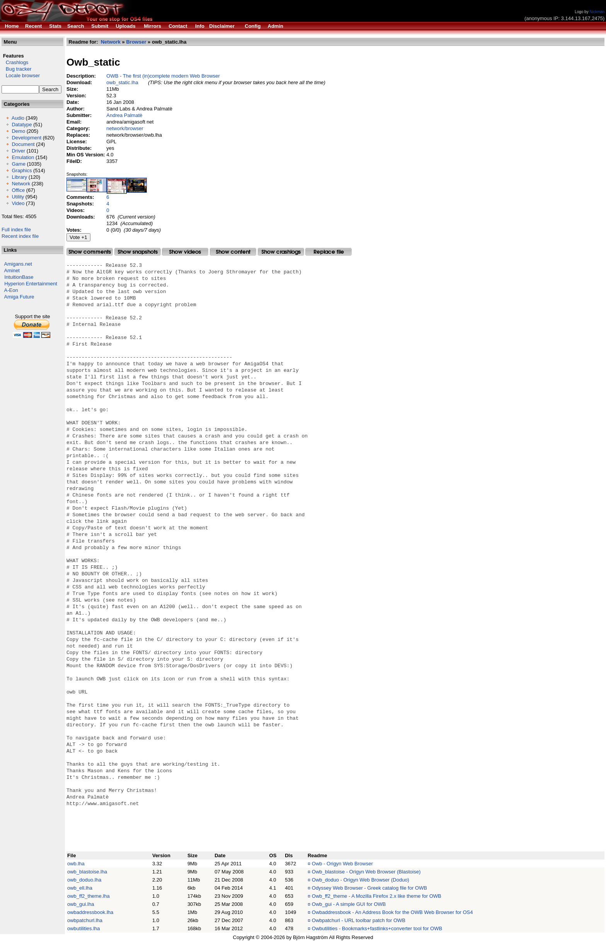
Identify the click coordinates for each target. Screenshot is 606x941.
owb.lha (76, 863)
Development (26, 138)
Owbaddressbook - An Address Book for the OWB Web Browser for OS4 (392, 912)
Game (18, 164)
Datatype (22, 124)
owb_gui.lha (80, 904)
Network (21, 184)
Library (19, 177)
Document (23, 144)
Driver (18, 151)
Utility (18, 197)
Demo (18, 131)
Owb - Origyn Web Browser (342, 863)
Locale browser (21, 75)
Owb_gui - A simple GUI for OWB (349, 904)
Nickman (596, 12)
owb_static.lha (122, 82)
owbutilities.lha (83, 928)
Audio (18, 118)
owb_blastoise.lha (87, 872)
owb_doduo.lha (84, 880)
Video (18, 203)
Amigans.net (18, 264)
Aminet (12, 270)
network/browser (124, 128)
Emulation (23, 157)
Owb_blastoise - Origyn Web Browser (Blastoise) (366, 872)
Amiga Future (19, 297)
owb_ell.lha (79, 888)
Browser (136, 42)
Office (18, 190)
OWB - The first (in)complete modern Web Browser (163, 76)
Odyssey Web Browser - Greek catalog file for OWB (369, 888)
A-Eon (11, 290)
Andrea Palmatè (124, 115)
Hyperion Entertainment (30, 284)
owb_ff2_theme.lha (88, 896)
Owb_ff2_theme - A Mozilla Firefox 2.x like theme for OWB (376, 896)
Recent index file (20, 236)
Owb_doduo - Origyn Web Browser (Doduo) (360, 880)
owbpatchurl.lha (84, 920)
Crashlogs (15, 62)
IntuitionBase (18, 277)
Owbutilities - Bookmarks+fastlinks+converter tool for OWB (377, 928)
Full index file (16, 229)
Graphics (22, 170)
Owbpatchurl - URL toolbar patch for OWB (358, 920)
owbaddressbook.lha (90, 912)
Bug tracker (16, 69)
